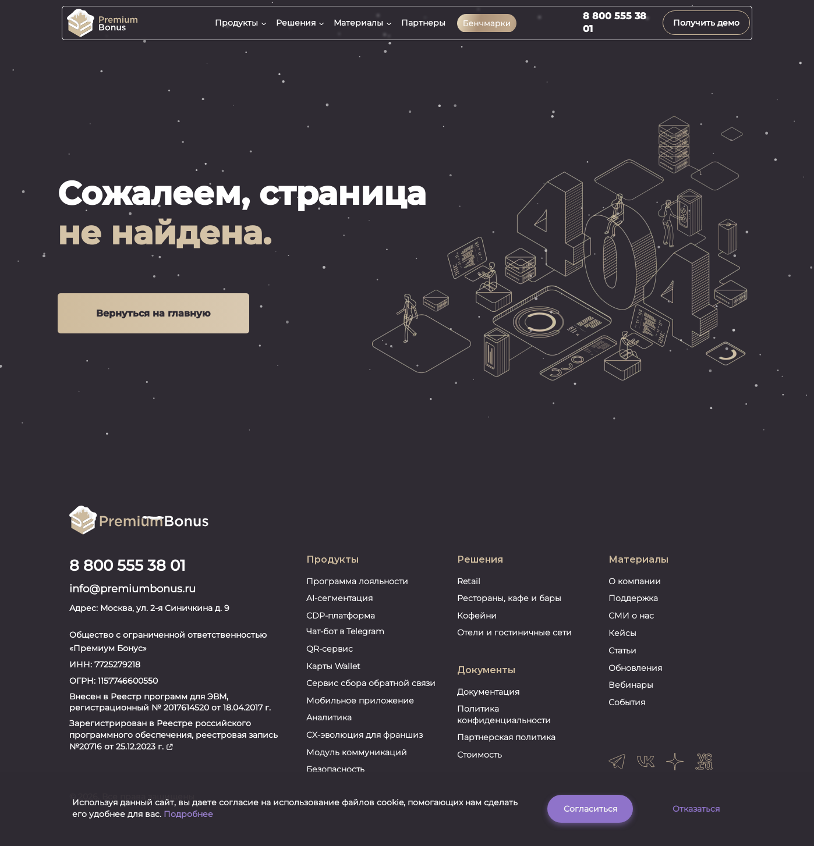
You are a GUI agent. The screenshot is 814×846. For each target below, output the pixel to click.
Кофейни (477, 623)
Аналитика (329, 725)
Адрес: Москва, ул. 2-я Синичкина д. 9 (149, 615)
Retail (468, 589)
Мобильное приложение (360, 708)
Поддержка (633, 606)
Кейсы (622, 641)
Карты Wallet (333, 674)
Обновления (635, 675)
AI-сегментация (339, 606)
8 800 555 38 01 (127, 573)
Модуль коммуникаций (356, 760)
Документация (488, 699)
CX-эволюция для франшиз (364, 743)
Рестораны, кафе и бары (509, 606)
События (626, 710)
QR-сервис (329, 657)
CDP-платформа (340, 623)
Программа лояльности (357, 589)
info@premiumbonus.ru (132, 597)
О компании (634, 589)
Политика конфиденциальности (504, 723)
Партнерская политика (506, 745)
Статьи (622, 658)
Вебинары (630, 693)
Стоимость (479, 763)
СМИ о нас (631, 623)
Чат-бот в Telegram (345, 639)
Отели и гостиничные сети (514, 640)
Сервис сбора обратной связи (371, 691)
